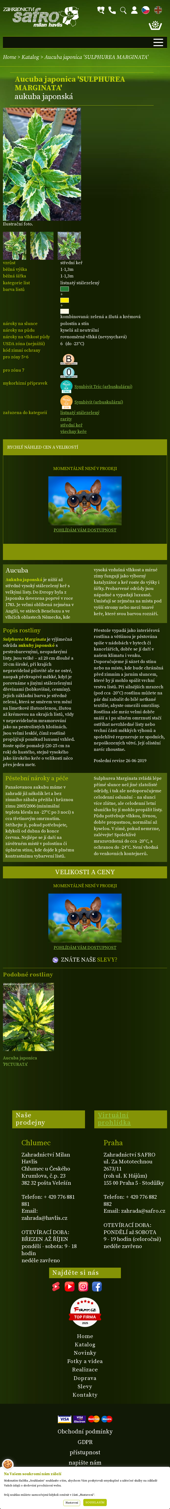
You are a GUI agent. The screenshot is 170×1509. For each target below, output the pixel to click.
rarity (66, 419)
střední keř (71, 425)
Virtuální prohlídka (114, 1119)
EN (157, 9)
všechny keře (73, 431)
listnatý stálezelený (79, 413)
